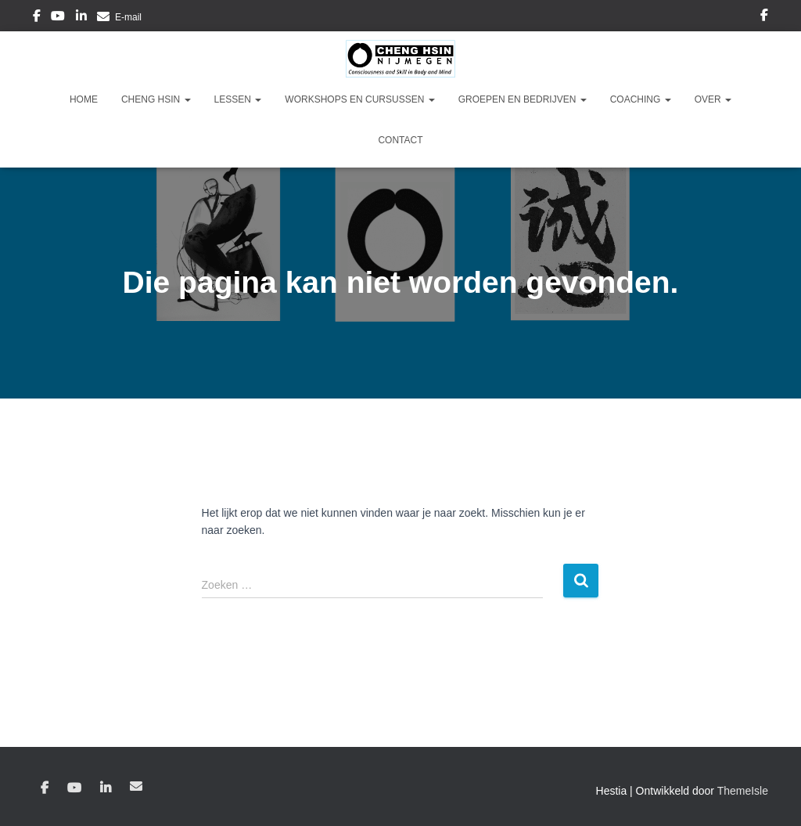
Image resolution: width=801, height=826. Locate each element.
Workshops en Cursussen (359, 99)
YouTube (58, 18)
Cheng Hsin (156, 99)
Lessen (238, 99)
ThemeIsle (742, 791)
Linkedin (81, 18)
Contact (400, 140)
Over (713, 99)
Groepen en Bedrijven (522, 99)
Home (84, 99)
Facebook (37, 18)
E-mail (128, 17)
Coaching (640, 99)
